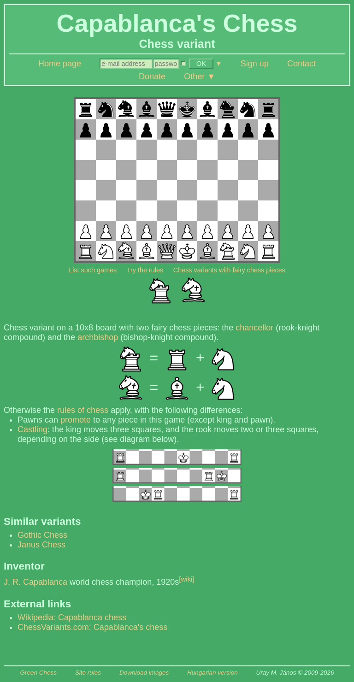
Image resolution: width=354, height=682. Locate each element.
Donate (152, 76)
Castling (32, 429)
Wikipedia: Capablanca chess (72, 617)
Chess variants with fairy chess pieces (229, 270)
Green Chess (38, 672)
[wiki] (186, 579)
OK (201, 63)
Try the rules (145, 270)
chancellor (254, 327)
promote (75, 419)
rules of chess (82, 410)
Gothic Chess (42, 535)
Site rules (88, 672)
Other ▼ (199, 76)
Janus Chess (41, 544)
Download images (144, 672)
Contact (301, 63)
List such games (93, 270)
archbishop (97, 337)
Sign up (255, 63)
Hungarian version (212, 672)
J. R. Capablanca (35, 582)
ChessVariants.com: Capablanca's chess (92, 627)
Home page (59, 63)
